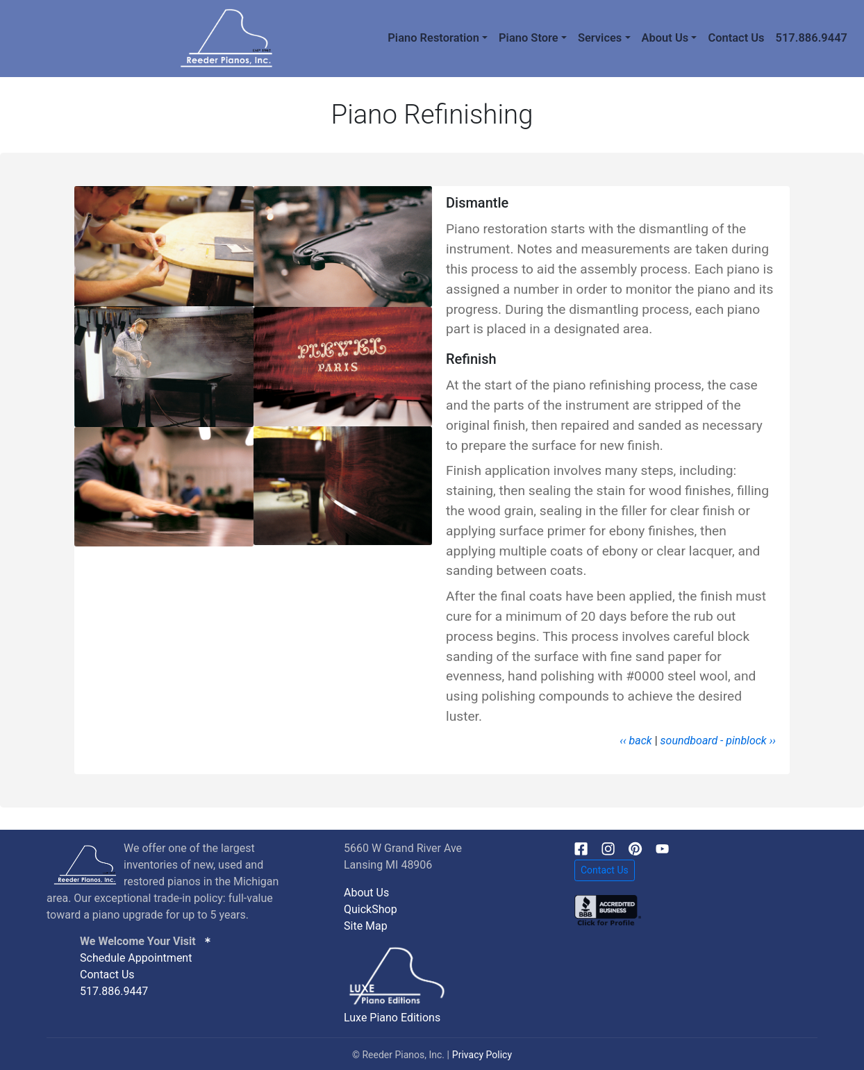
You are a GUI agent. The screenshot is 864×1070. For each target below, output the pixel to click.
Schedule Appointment (136, 957)
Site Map (366, 926)
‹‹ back (635, 740)
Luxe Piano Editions (392, 1017)
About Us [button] (665, 37)
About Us (366, 892)
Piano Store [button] (528, 37)
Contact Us (736, 37)
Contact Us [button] (605, 870)
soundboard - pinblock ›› (718, 740)
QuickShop (370, 909)
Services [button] (600, 37)
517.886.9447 (811, 37)
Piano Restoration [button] (433, 37)
